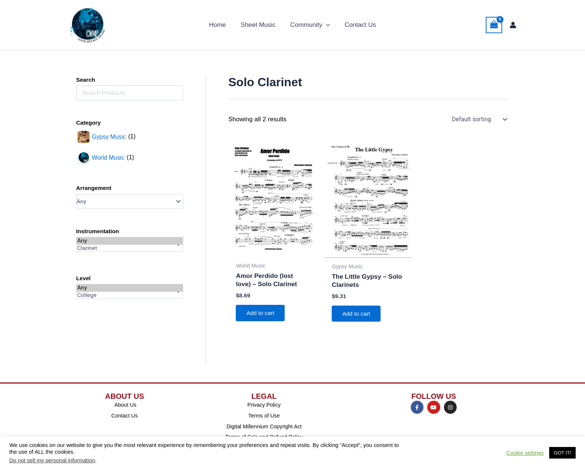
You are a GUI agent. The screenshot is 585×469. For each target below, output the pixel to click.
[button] (325, 25)
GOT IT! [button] (562, 453)
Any (129, 241)
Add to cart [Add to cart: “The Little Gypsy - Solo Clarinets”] (357, 314)
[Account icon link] (513, 25)
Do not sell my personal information (52, 460)
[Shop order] (479, 119)
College (129, 295)
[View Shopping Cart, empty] (494, 25)
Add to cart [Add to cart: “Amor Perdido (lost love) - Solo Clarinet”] (261, 313)
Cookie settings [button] (525, 453)
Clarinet (129, 248)
